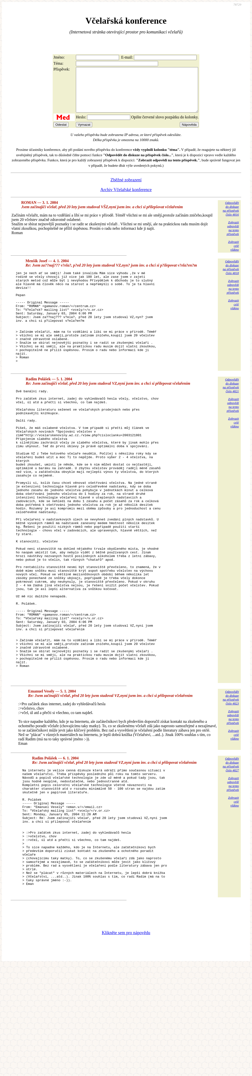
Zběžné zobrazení (126, 188)
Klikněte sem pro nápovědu (126, 1043)
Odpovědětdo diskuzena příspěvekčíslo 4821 (231, 413)
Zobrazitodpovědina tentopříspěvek (233, 237)
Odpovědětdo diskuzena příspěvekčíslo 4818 (231, 276)
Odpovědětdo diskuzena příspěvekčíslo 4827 (231, 850)
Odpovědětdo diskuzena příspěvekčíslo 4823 (231, 783)
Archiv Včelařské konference (126, 198)
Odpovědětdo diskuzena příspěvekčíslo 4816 (231, 217)
